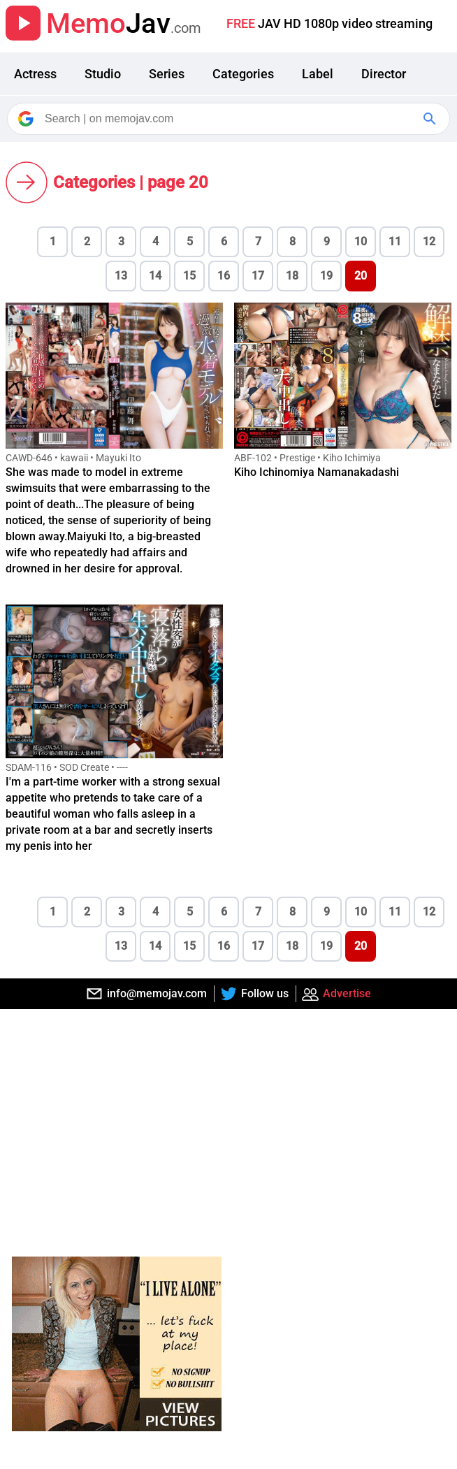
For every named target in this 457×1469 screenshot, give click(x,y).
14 (155, 275)
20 (360, 275)
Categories (243, 73)
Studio (103, 73)
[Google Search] (431, 118)
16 (223, 275)
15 (189, 275)
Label (317, 73)
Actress (35, 73)
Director (383, 73)
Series (166, 73)
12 (429, 241)
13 (121, 275)
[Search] (229, 118)
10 (360, 241)
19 (326, 275)
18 (292, 275)
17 (258, 275)
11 (395, 241)
